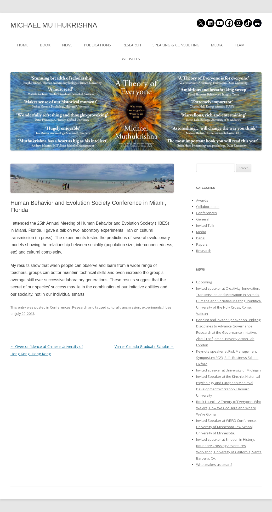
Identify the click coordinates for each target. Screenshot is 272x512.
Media (201, 231)
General (202, 219)
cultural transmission (123, 307)
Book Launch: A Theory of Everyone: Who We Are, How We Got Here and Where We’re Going (228, 408)
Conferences (60, 307)
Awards (202, 200)
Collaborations (207, 206)
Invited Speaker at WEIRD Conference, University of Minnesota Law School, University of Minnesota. (226, 426)
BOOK (45, 44)
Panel (200, 238)
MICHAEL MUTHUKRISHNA (53, 25)
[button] (92, 178)
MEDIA (217, 44)
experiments (152, 307)
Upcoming (204, 282)
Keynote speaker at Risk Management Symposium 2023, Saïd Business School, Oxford (227, 357)
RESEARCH (131, 44)
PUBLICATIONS (97, 44)
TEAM (239, 44)
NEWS (67, 44)
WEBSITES (131, 58)
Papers (202, 244)
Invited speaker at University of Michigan (228, 370)
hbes (167, 307)
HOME (22, 44)
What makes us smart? (214, 464)
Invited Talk (205, 225)
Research (79, 307)
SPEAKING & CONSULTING (175, 44)
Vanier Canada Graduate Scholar (144, 346)
